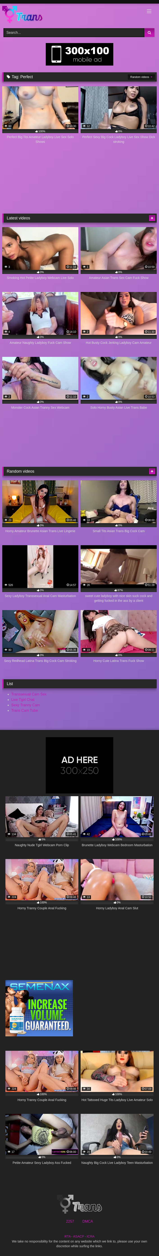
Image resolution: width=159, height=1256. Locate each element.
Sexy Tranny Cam (25, 705)
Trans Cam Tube (24, 710)
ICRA (90, 1236)
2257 (70, 1221)
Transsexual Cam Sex (29, 694)
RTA (68, 1236)
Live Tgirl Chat (22, 700)
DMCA (87, 1221)
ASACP (78, 1236)
